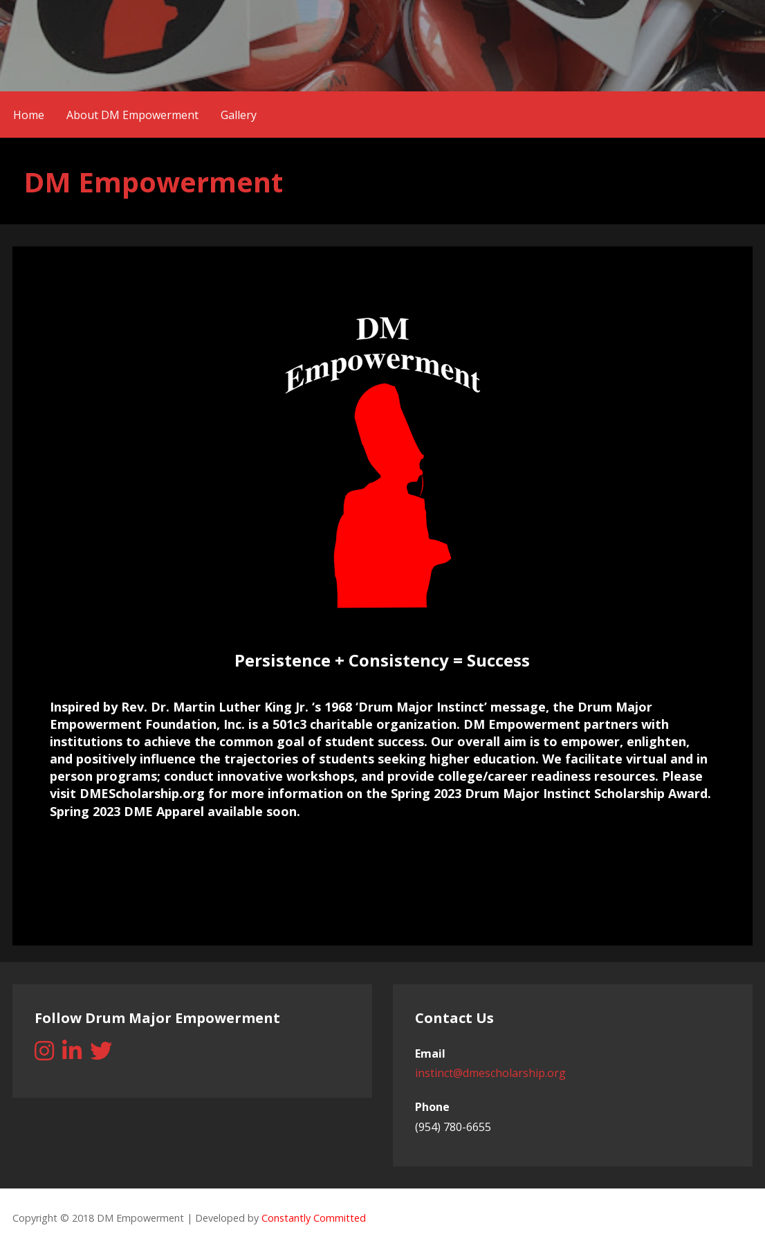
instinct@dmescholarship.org (490, 1072)
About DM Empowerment (132, 115)
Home (28, 115)
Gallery (239, 115)
